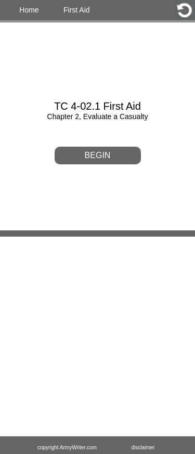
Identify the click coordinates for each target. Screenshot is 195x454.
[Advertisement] (97, 337)
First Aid (76, 10)
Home (28, 10)
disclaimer (142, 447)
